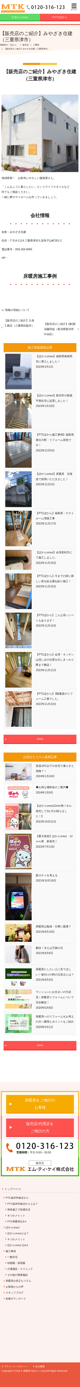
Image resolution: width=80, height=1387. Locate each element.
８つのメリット (16, 1215)
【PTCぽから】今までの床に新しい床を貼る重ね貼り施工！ (55, 578)
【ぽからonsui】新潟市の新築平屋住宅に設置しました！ (54, 398)
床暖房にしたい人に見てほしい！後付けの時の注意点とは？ (55, 972)
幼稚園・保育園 (16, 1263)
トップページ (13, 1189)
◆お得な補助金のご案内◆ (52, 787)
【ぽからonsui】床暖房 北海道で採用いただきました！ (54, 476)
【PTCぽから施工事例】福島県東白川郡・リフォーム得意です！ (55, 440)
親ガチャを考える (47, 875)
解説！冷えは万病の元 (49, 947)
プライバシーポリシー (16, 1366)
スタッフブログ (14, 1292)
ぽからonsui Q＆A (17, 1245)
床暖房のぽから (31, 1370)
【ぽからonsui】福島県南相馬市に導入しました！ (54, 359)
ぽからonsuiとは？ (18, 1233)
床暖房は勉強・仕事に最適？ (53, 926)
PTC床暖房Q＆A (16, 1221)
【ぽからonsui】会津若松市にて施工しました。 (54, 555)
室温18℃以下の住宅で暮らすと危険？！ (55, 768)
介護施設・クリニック (20, 1268)
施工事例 (11, 1251)
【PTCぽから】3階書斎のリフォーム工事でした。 (54, 696)
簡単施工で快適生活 (18, 1209)
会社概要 (40, 1366)
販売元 (40, 1163)
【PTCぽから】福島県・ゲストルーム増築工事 (55, 516)
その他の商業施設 (17, 1274)
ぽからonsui (12, 1227)
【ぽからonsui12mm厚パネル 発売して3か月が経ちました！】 (55, 811)
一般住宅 (12, 1257)
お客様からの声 (14, 1286)
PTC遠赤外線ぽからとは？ (22, 1203)
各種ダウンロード (16, 1298)
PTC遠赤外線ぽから (17, 1197)
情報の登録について (17, 310)
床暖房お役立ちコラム (18, 1280)
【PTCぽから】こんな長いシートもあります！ (55, 618)
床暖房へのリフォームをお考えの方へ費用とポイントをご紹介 (55, 1019)
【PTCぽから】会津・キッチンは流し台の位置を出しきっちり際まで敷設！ (55, 659)
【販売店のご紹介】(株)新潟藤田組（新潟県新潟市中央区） (60, 329)
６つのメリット (16, 1239)
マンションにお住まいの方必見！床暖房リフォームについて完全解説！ (55, 997)
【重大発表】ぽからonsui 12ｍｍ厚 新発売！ (54, 839)
